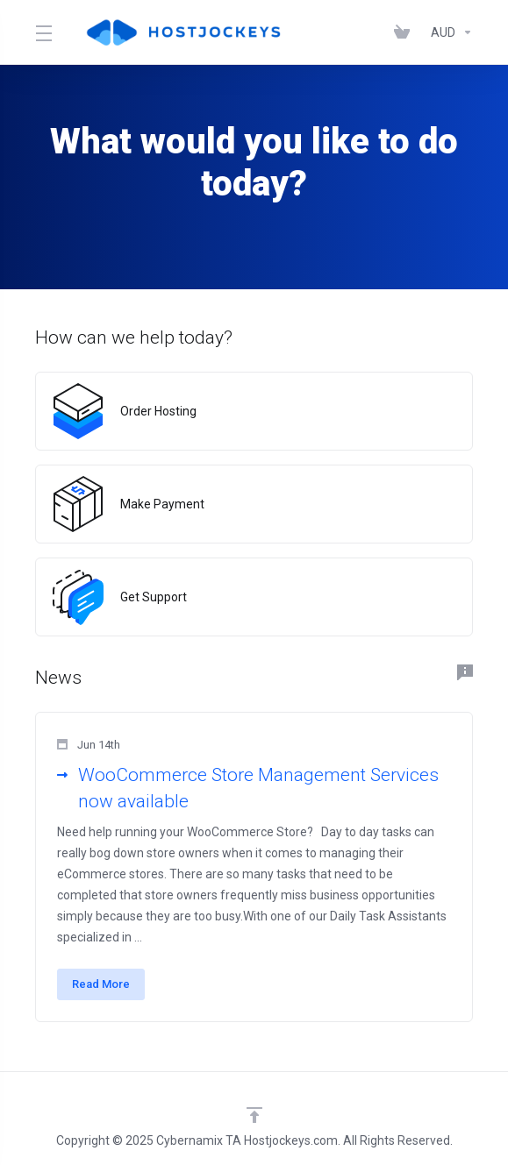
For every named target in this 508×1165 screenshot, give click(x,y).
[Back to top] (254, 1115)
